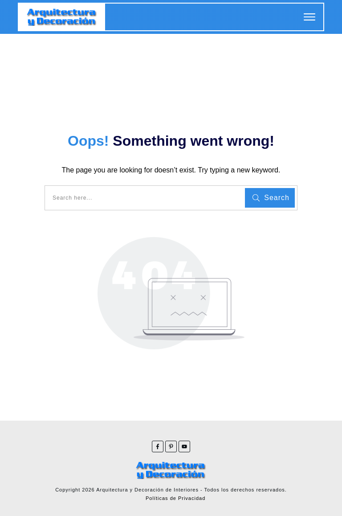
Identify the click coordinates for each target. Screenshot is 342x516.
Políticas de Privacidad (175, 498)
